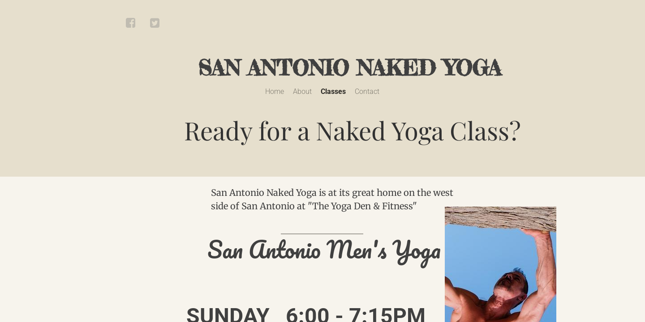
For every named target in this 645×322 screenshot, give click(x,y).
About (302, 91)
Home (274, 91)
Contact (367, 91)
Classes (333, 91)
